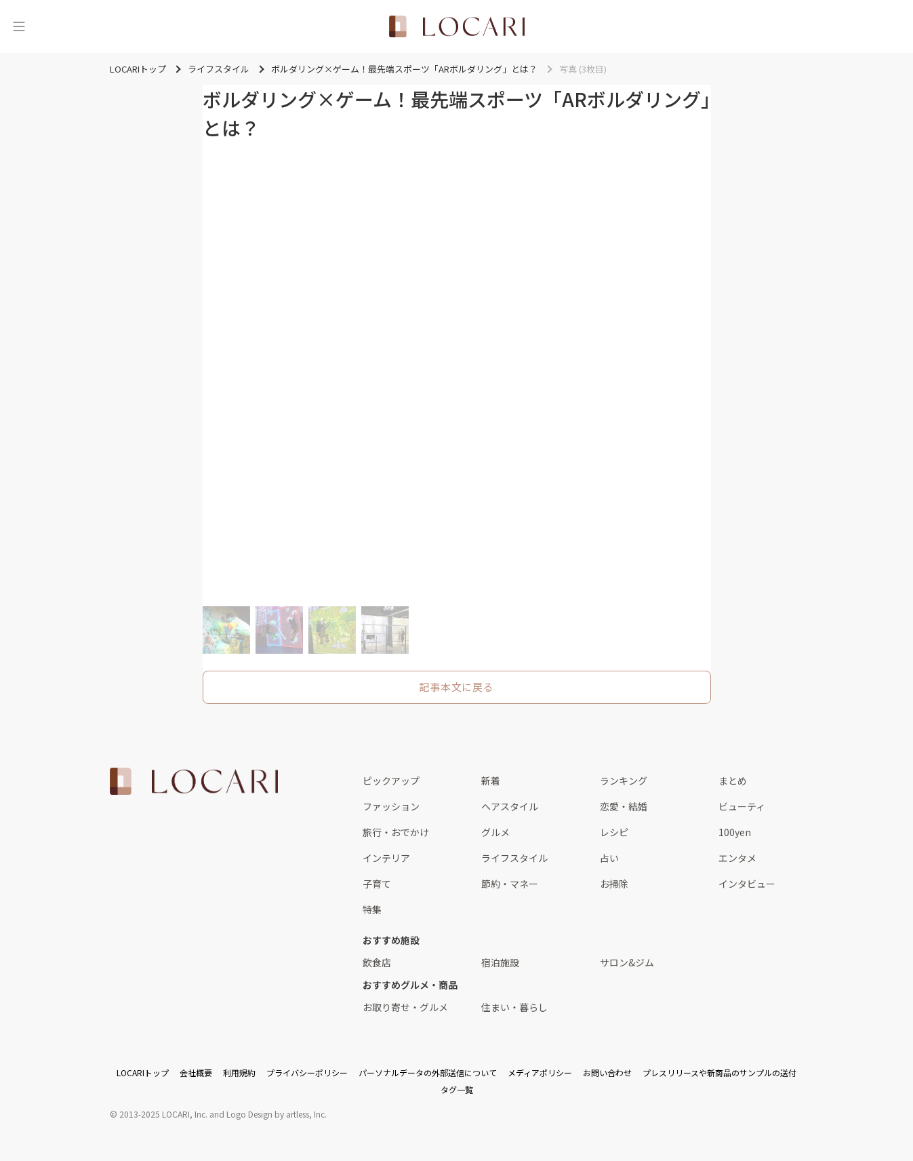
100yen (734, 832)
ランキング (623, 780)
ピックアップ (391, 780)
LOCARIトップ (143, 1072)
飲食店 (377, 962)
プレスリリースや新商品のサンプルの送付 (719, 1072)
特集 (372, 909)
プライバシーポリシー (307, 1072)
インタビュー (746, 883)
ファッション (391, 806)
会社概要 (196, 1072)
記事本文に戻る (456, 687)
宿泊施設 (500, 962)
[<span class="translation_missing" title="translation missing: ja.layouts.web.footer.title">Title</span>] (194, 781)
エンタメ (737, 858)
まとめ (732, 780)
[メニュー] (19, 26)
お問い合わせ (607, 1072)
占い (609, 858)
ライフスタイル (514, 858)
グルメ (495, 832)
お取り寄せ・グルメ (405, 1007)
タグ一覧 (457, 1089)
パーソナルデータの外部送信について (428, 1072)
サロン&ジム (627, 962)
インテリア (386, 858)
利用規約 (239, 1072)
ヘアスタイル (509, 806)
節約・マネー (509, 883)
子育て (377, 883)
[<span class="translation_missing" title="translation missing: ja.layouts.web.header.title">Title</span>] (457, 26)
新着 (490, 780)
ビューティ (741, 806)
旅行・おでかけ (396, 832)
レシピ (614, 832)
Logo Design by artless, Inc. (276, 1114)
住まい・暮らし (514, 1007)
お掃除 (614, 883)
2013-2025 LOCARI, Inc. (163, 1114)
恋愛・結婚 (623, 806)
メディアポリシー (540, 1072)
